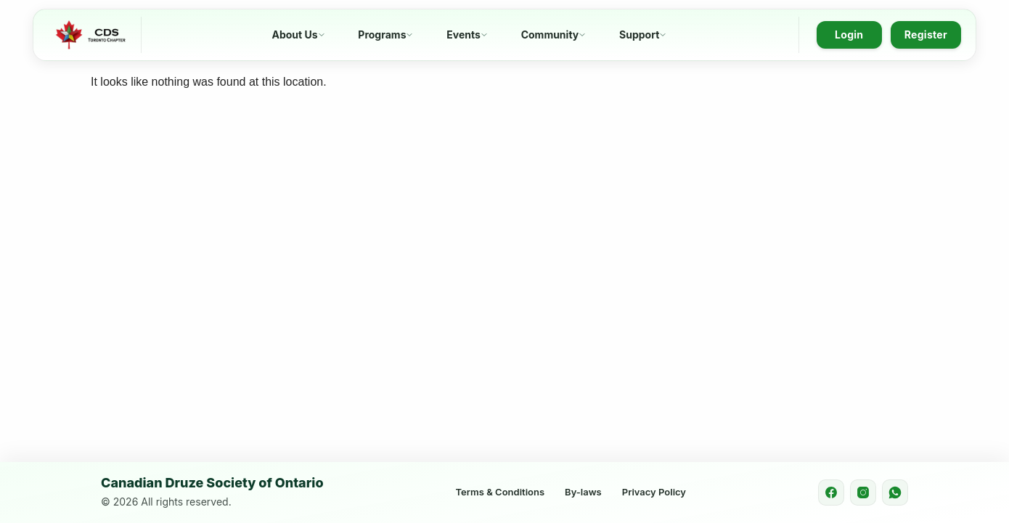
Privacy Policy (654, 492)
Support (639, 34)
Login (849, 34)
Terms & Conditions (500, 492)
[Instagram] (863, 492)
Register (925, 34)
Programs (382, 34)
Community (550, 34)
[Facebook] (831, 492)
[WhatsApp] (895, 492)
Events (463, 34)
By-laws (583, 492)
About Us (294, 34)
